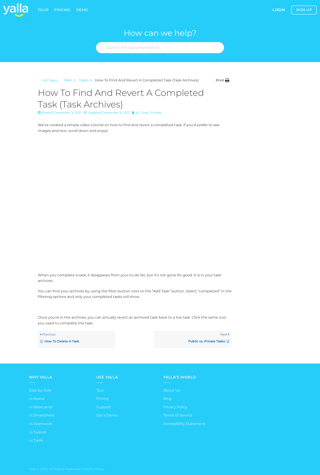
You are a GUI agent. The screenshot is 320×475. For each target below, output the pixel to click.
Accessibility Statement (184, 424)
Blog (167, 398)
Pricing (62, 10)
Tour (43, 10)
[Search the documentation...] (160, 47)
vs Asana (36, 398)
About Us (171, 390)
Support (103, 407)
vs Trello (36, 440)
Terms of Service (177, 415)
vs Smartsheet (42, 415)
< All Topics (49, 80)
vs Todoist (37, 432)
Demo (82, 10)
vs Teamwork (40, 424)
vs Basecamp (40, 407)
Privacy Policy (175, 407)
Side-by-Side (40, 390)
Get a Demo (107, 415)
